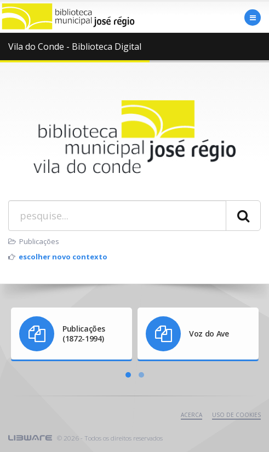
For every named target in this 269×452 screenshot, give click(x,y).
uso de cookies (236, 415)
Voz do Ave (209, 333)
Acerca (191, 415)
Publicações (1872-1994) (83, 333)
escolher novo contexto (63, 257)
